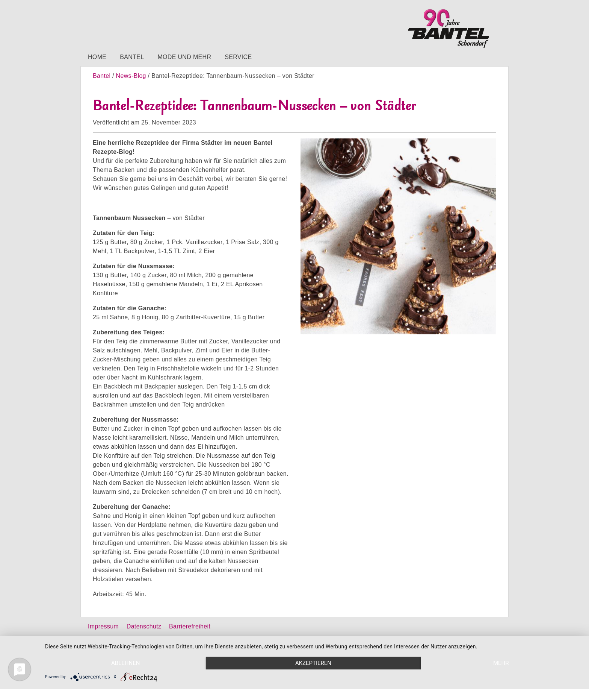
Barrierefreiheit (189, 626)
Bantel (132, 57)
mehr (501, 663)
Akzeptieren (313, 663)
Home (97, 57)
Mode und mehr (184, 57)
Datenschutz (144, 626)
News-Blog (131, 76)
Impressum (103, 626)
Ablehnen (125, 663)
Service (238, 57)
